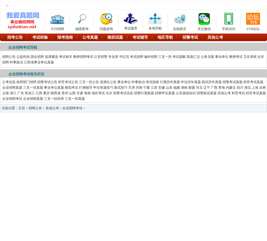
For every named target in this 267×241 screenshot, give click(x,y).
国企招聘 (37, 57)
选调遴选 (51, 57)
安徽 (161, 88)
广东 (20, 93)
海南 (87, 93)
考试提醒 (179, 57)
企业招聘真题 (12, 88)
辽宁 (206, 88)
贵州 (64, 93)
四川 (240, 88)
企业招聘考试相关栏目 (26, 74)
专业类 (113, 57)
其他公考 (224, 93)
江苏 (154, 88)
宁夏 (146, 88)
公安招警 (100, 57)
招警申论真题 (165, 93)
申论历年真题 (191, 82)
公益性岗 (23, 57)
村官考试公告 (68, 82)
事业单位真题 (54, 88)
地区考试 (98, 93)
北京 (109, 93)
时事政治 (16, 62)
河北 (199, 88)
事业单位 (221, 57)
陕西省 (56, 93)
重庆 (46, 93)
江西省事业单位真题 (39, 62)
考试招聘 (136, 57)
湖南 (184, 88)
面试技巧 (120, 88)
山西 (72, 93)
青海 (221, 88)
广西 (214, 88)
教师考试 (236, 57)
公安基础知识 (186, 93)
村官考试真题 (253, 82)
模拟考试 (71, 88)
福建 (176, 88)
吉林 (262, 88)
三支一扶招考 (54, 99)
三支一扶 (165, 57)
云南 (5, 93)
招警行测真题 (144, 93)
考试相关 (65, 57)
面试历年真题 (212, 82)
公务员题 (207, 57)
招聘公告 (9, 57)
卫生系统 (250, 57)
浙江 (13, 93)
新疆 (191, 88)
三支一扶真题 (33, 88)
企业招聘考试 (12, 99)
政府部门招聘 (26, 82)
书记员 (124, 57)
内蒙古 (231, 88)
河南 (139, 88)
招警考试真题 (232, 82)
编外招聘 (150, 57)
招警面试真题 (207, 93)
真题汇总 (193, 57)
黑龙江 (30, 93)
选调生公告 (108, 82)
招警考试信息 (123, 93)
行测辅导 (85, 88)
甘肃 (79, 93)
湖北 (247, 88)
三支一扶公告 (89, 82)
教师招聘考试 (83, 57)
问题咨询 (106, 21)
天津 (131, 88)
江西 (39, 93)
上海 (255, 88)
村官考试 (238, 93)
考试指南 (152, 82)
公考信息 (9, 82)
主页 (21, 108)
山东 (169, 88)
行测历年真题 (170, 82)
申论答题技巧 (103, 88)
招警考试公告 (47, 82)
